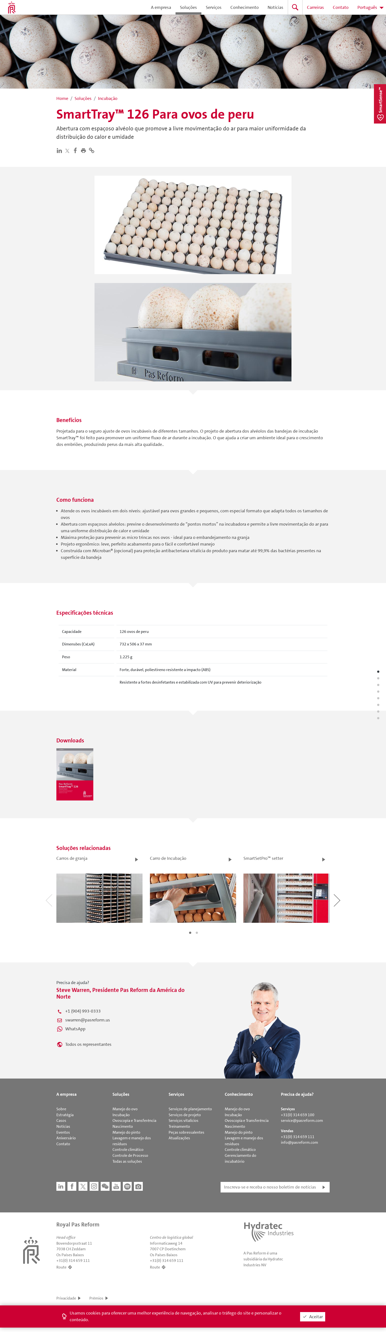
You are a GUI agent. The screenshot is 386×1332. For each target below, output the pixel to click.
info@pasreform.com (299, 1142)
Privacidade (66, 1298)
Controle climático (128, 1149)
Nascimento (123, 1126)
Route (61, 1267)
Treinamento (179, 1126)
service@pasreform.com (302, 1120)
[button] (84, 150)
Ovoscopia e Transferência (134, 1120)
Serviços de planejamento (190, 1109)
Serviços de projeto (185, 1114)
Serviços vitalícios (183, 1120)
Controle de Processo (130, 1155)
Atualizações (179, 1138)
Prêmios (96, 1298)
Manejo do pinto (126, 1132)
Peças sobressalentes (186, 1132)
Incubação (121, 1114)
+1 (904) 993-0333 (83, 1011)
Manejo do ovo (125, 1109)
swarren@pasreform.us (87, 1020)
